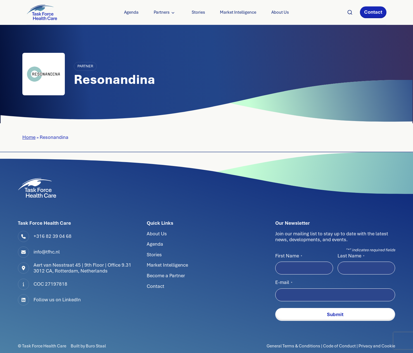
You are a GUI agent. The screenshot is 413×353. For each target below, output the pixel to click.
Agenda (131, 12)
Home (28, 137)
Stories (198, 12)
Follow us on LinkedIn (57, 300)
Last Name (351, 256)
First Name (288, 256)
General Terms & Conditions (294, 346)
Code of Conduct (339, 346)
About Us (280, 12)
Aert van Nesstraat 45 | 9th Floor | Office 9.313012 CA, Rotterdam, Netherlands (82, 268)
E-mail (283, 282)
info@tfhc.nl (47, 252)
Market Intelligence (238, 12)
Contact (373, 12)
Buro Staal (96, 346)
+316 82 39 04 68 (53, 236)
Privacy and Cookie (377, 346)
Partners (162, 12)
